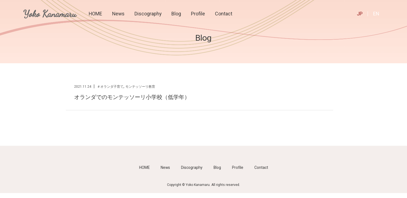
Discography (147, 13)
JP (360, 13)
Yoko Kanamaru (49, 14)
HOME (95, 13)
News (118, 13)
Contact (223, 13)
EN (376, 13)
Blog (176, 13)
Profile (198, 13)
